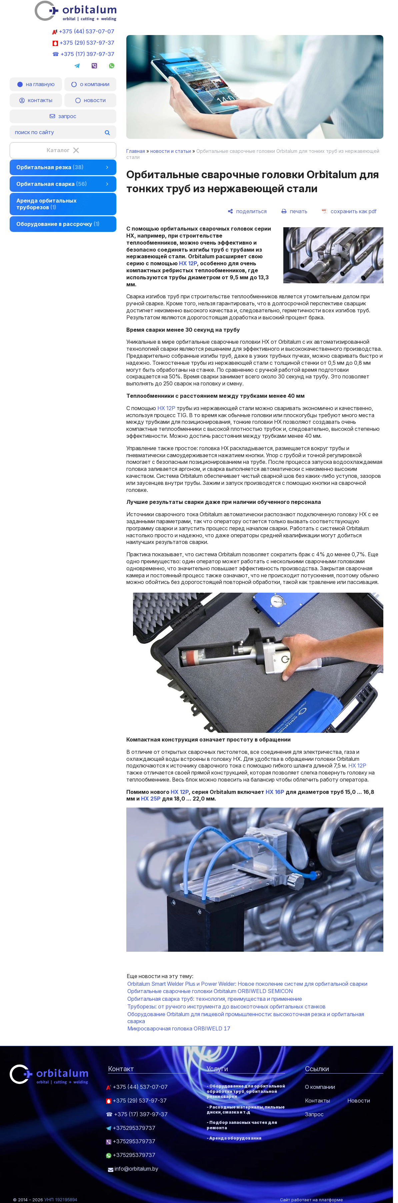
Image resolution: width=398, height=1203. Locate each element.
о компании (90, 84)
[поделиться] (247, 211)
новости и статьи (170, 151)
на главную (36, 84)
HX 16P (275, 792)
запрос (63, 116)
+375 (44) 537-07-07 (83, 31)
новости (90, 100)
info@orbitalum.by (133, 1168)
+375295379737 (130, 1128)
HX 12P (187, 263)
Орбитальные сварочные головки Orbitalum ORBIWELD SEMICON (210, 991)
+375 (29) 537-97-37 (83, 42)
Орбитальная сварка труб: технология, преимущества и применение (214, 998)
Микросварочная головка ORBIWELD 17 (178, 1028)
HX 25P (151, 798)
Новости (358, 1100)
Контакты (317, 1100)
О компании (320, 1087)
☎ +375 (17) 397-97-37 (83, 54)
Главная (135, 151)
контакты (35, 100)
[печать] (294, 211)
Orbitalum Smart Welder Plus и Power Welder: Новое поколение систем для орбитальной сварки (247, 983)
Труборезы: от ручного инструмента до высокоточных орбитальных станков (226, 1006)
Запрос (314, 1114)
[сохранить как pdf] (349, 211)
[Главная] (75, 19)
